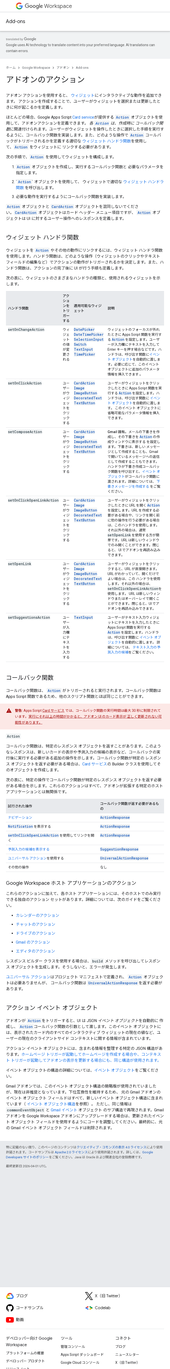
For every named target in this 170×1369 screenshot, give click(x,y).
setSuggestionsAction (29, 617)
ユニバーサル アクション (27, 858)
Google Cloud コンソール (80, 1363)
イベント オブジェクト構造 (51, 1104)
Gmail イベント (64, 1110)
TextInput (83, 349)
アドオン (63, 67)
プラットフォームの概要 (25, 1353)
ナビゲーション (20, 818)
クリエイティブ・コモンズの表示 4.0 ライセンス (111, 1147)
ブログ (120, 1347)
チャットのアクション (35, 924)
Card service (83, 117)
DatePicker (84, 329)
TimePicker (84, 354)
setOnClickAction (25, 383)
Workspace (48, 6)
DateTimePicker (89, 334)
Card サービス (53, 711)
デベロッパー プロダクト (25, 1361)
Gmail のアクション (33, 942)
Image (79, 388)
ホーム (11, 67)
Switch (80, 344)
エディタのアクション (35, 951)
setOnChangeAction (26, 329)
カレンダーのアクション (37, 915)
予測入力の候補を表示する (29, 849)
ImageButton (85, 393)
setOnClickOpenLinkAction (33, 500)
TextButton (84, 403)
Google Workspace (36, 67)
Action (118, 339)
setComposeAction (25, 431)
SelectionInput (89, 339)
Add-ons (15, 21)
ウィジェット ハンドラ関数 (106, 141)
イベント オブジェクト (114, 1070)
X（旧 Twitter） (127, 1363)
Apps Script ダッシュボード (82, 1355)
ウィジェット (83, 95)
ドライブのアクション (35, 933)
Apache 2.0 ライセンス (71, 1152)
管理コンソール (73, 1347)
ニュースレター (127, 1355)
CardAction (84, 383)
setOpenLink (19, 563)
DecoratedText (88, 398)
